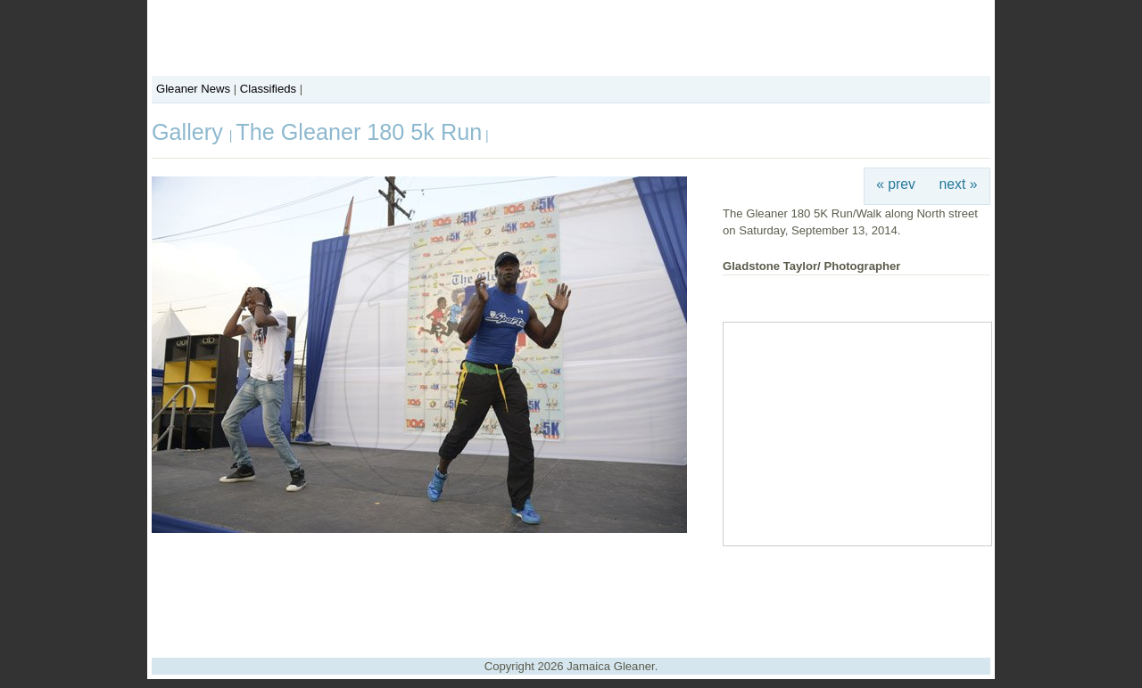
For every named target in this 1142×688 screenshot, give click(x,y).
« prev (895, 184)
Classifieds (268, 88)
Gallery (190, 131)
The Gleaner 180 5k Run (359, 131)
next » (958, 184)
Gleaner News (193, 88)
